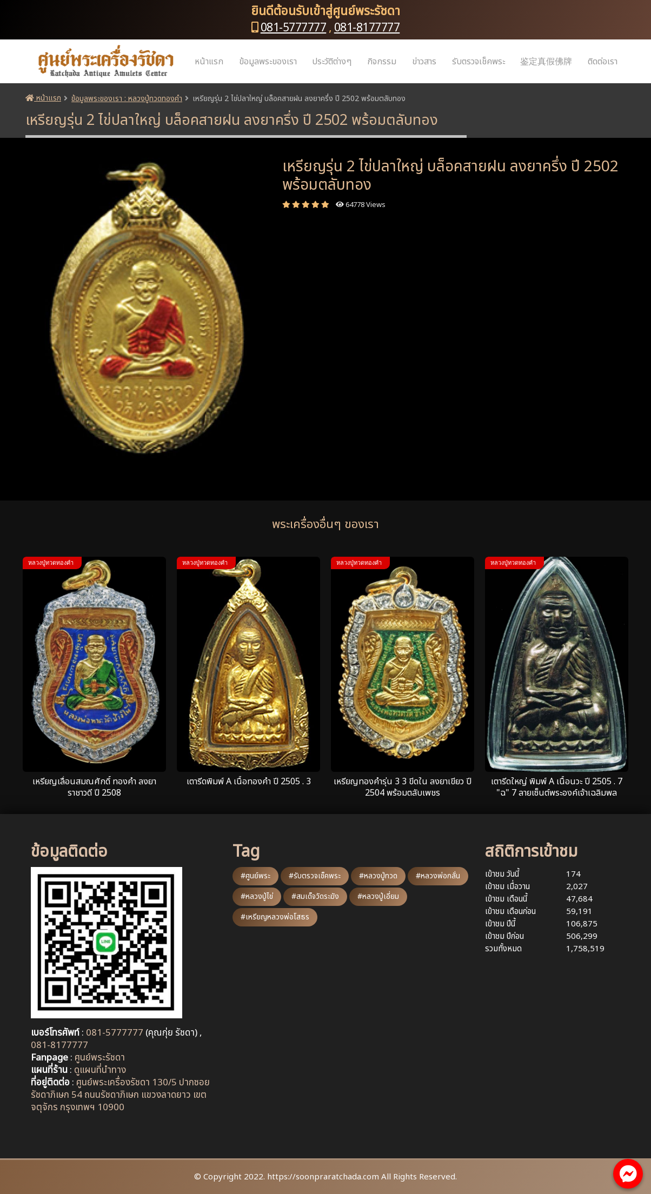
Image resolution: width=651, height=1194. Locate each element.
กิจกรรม (381, 61)
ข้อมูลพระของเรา (268, 61)
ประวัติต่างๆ (331, 61)
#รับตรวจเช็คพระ (315, 876)
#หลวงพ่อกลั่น (438, 876)
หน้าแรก (209, 61)
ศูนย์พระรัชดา (100, 1058)
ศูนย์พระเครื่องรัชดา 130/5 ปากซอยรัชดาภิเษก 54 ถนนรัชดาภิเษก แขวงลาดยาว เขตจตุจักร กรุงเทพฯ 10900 (120, 1095)
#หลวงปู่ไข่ (257, 896)
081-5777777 (294, 27)
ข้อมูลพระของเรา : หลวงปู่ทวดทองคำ (126, 98)
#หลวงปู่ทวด (378, 876)
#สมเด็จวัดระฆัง (315, 896)
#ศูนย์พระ (255, 876)
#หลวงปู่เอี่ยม (378, 896)
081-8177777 (367, 27)
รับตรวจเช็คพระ (478, 61)
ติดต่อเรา (602, 61)
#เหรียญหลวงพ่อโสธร (275, 917)
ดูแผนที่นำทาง (100, 1070)
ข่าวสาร (424, 61)
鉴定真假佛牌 (546, 61)
